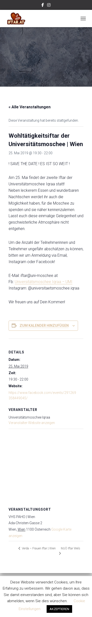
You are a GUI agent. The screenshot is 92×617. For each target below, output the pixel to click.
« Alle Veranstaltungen (30, 107)
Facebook (42, 5)
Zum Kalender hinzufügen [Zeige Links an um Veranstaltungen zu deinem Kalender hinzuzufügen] (44, 326)
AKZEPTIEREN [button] (59, 609)
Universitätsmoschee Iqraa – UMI (43, 281)
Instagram (49, 5)
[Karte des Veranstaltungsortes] (46, 464)
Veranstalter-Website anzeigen (32, 423)
